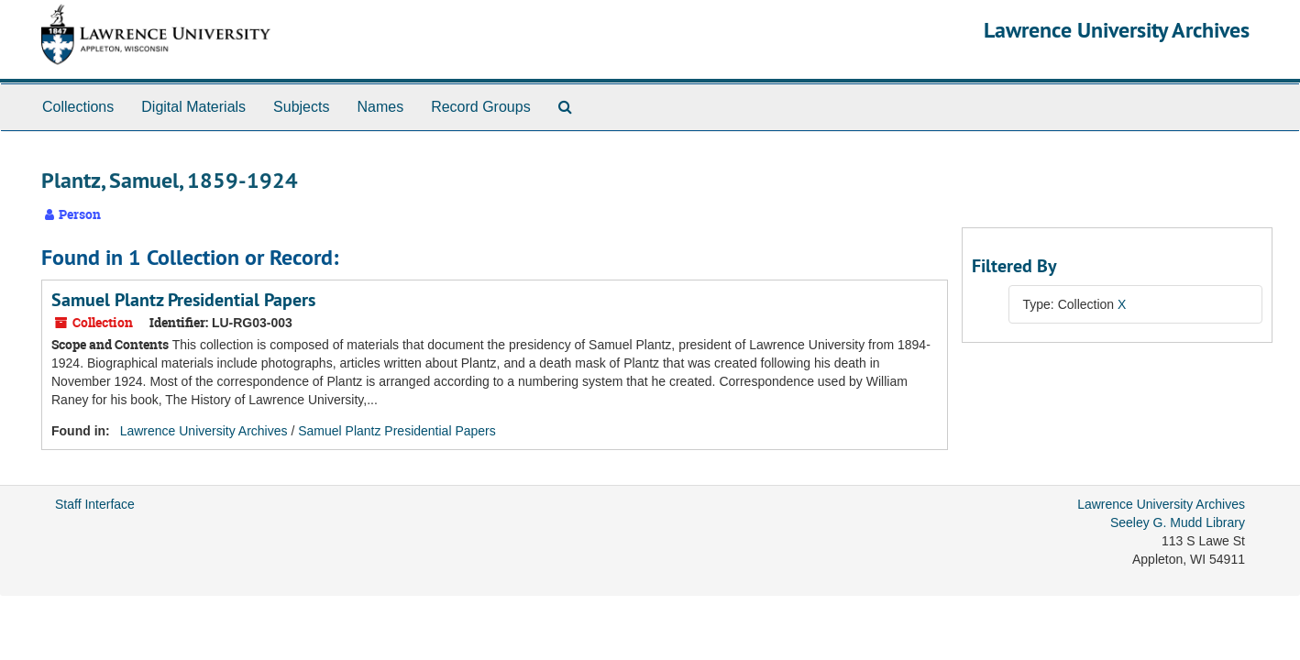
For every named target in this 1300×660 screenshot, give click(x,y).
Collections (78, 107)
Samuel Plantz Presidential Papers (183, 300)
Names (380, 107)
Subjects (301, 107)
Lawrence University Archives (1117, 30)
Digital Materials (193, 107)
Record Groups (481, 107)
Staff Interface (95, 504)
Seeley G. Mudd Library (1177, 522)
